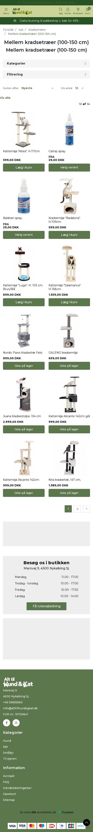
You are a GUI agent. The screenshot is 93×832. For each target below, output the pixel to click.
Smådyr (8, 752)
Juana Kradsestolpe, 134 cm (22, 416)
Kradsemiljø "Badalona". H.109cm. (65, 220)
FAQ (6, 782)
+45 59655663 (13, 702)
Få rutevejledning (46, 606)
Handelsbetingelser (17, 788)
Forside (8, 29)
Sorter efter (11, 88)
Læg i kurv (23, 167)
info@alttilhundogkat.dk (20, 708)
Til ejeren (10, 758)
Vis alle (5, 98)
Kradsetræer (37, 29)
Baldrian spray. (13, 218)
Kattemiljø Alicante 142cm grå (69, 416)
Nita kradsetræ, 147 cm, (65, 480)
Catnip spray (57, 151)
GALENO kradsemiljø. (63, 352)
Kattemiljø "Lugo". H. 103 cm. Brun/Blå (23, 287)
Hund (7, 741)
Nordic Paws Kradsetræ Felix (22, 352)
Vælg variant (69, 167)
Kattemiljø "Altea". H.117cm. (21, 151)
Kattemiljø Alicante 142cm (21, 480)
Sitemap (9, 800)
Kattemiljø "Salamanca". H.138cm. (65, 287)
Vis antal (66, 88)
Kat (21, 29)
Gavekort (9, 794)
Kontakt (8, 776)
